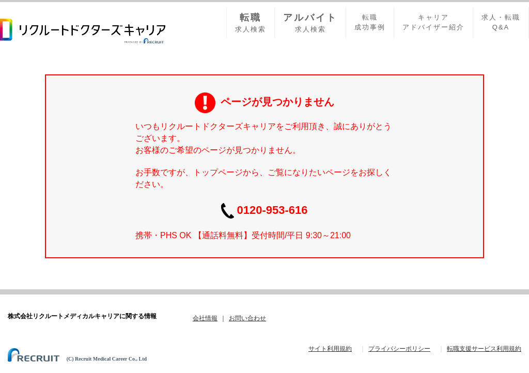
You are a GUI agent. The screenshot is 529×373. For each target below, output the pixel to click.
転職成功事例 (369, 22)
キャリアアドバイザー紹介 (433, 22)
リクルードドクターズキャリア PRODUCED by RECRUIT (82, 31)
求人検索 (250, 22)
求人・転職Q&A (500, 22)
